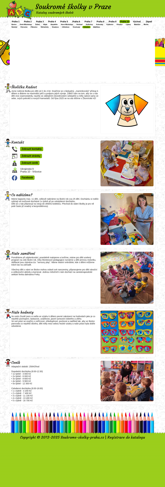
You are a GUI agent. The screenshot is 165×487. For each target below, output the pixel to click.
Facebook (27, 177)
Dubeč (37, 24)
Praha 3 (40, 21)
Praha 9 (112, 21)
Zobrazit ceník (30, 163)
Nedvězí (14, 27)
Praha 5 (64, 21)
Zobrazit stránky (31, 156)
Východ (137, 21)
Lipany (128, 24)
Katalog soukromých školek (54, 12)
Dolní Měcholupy (26, 24)
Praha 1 (16, 21)
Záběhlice (96, 27)
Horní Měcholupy (67, 24)
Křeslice (120, 24)
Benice (14, 24)
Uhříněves (65, 27)
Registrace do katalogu (126, 437)
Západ (149, 21)
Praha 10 (124, 21)
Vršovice (86, 27)
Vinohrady (76, 27)
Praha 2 (28, 21)
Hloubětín (54, 24)
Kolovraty (99, 24)
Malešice (137, 24)
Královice (110, 24)
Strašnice (55, 27)
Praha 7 (88, 21)
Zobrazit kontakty (32, 149)
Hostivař (79, 24)
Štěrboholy (45, 27)
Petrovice (24, 27)
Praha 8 (100, 21)
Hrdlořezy (89, 24)
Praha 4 (52, 21)
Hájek (45, 24)
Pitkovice (34, 27)
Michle (146, 24)
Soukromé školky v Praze (73, 6)
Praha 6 (76, 21)
